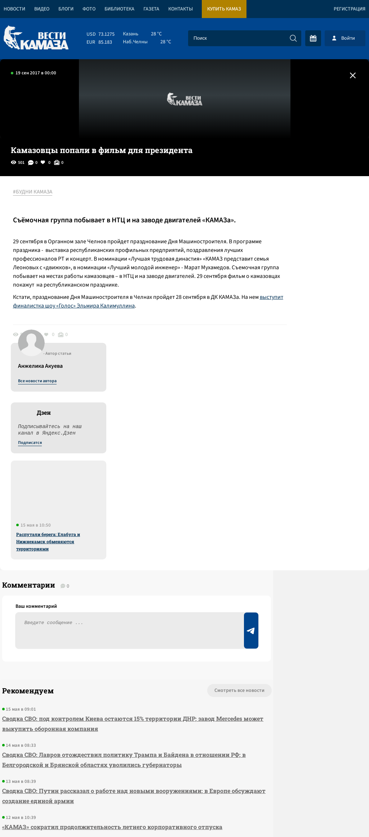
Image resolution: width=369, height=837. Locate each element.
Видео (41, 9)
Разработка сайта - (341, 816)
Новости (14, 9)
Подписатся (282, 262)
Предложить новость (298, 543)
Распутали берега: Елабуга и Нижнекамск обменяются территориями (300, 360)
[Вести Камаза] (36, 38)
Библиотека (119, 9)
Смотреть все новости (175, 519)
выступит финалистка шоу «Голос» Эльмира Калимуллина (132, 323)
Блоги (66, 9)
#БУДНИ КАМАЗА (37, 192)
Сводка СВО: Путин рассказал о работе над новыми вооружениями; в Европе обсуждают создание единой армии (103, 635)
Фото (89, 9)
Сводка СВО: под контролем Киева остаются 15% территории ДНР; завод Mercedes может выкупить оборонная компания (97, 552)
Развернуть (185, 789)
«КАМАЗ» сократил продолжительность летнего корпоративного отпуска (97, 671)
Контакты (180, 9)
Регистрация (349, 9)
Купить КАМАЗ (224, 9)
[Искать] (293, 38)
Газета (151, 9)
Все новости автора (289, 200)
